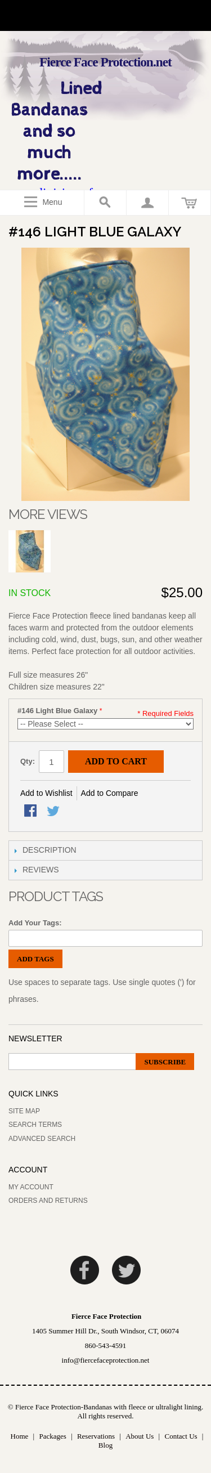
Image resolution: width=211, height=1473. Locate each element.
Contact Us (180, 1436)
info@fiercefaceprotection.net (106, 1360)
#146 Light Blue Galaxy (57, 710)
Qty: (27, 761)
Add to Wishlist (46, 793)
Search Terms (35, 1125)
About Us (139, 1436)
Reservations (96, 1436)
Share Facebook (31, 811)
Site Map (24, 1111)
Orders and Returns (48, 1201)
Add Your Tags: (35, 923)
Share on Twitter (54, 811)
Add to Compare (109, 793)
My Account (30, 1187)
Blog (105, 1445)
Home (20, 1436)
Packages (52, 1436)
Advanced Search (41, 1139)
